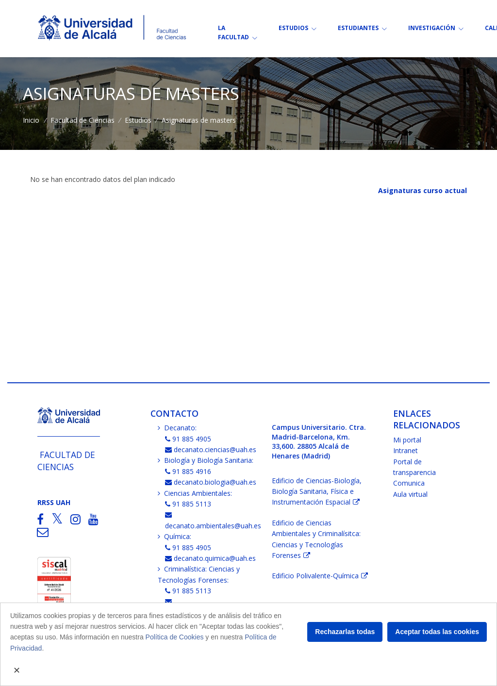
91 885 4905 (188, 438)
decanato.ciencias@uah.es (211, 449)
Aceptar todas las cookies (437, 632)
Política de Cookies (175, 637)
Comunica (409, 483)
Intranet (405, 450)
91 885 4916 (188, 471)
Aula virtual (410, 494)
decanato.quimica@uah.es (210, 558)
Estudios (138, 120)
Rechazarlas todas (345, 632)
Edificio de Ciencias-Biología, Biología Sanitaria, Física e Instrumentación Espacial (317, 491)
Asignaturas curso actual (422, 190)
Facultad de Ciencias (82, 120)
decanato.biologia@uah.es (211, 482)
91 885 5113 (188, 503)
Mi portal (407, 439)
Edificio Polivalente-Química (315, 575)
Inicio (31, 120)
